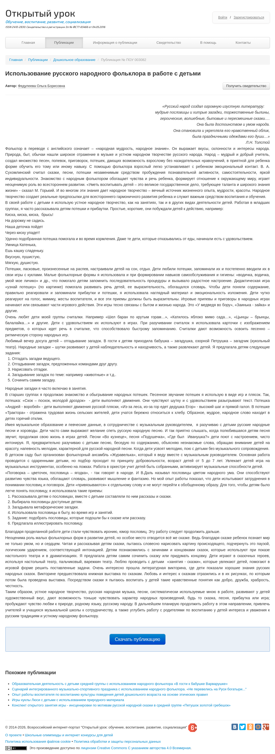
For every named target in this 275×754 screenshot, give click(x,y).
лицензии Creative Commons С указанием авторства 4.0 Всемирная (136, 748)
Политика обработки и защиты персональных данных (117, 741)
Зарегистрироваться (249, 17)
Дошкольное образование (74, 60)
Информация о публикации (115, 43)
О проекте (13, 735)
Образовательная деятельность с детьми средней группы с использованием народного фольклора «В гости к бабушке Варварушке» (120, 684)
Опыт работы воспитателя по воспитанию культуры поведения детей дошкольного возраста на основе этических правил (110, 694)
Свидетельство (168, 43)
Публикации (64, 43)
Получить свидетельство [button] (246, 86)
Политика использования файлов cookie (38, 741)
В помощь (208, 43)
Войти (222, 17)
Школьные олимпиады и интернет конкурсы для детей (69, 735)
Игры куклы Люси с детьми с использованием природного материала (68, 700)
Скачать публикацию (137, 639)
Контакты (243, 43)
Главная (28, 43)
